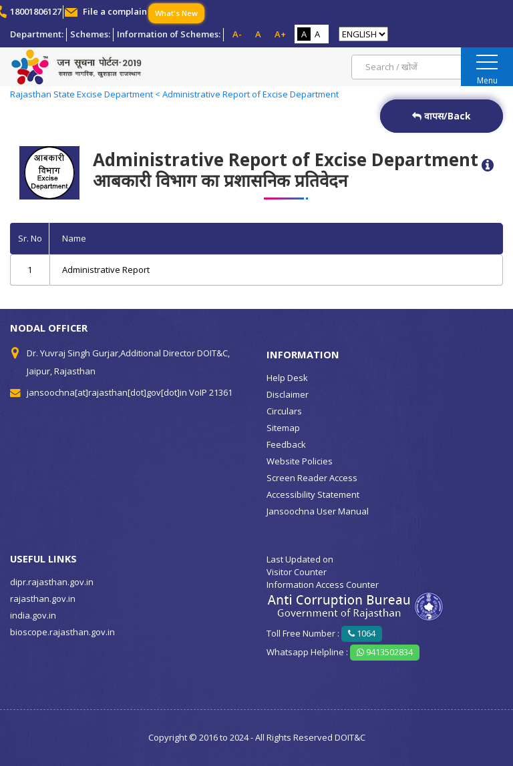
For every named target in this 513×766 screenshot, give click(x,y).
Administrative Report (106, 270)
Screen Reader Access (312, 478)
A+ (280, 34)
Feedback (286, 444)
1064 (361, 633)
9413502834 (385, 652)
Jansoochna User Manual (318, 511)
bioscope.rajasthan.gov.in (62, 632)
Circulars (284, 411)
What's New (176, 13)
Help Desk (287, 378)
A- (237, 34)
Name (74, 238)
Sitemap (283, 428)
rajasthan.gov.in (42, 599)
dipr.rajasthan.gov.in (52, 582)
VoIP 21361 (210, 392)
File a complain (115, 11)
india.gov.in (33, 615)
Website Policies (300, 461)
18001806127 (35, 11)
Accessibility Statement (313, 494)
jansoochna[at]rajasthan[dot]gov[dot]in (107, 392)
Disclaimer (288, 394)
